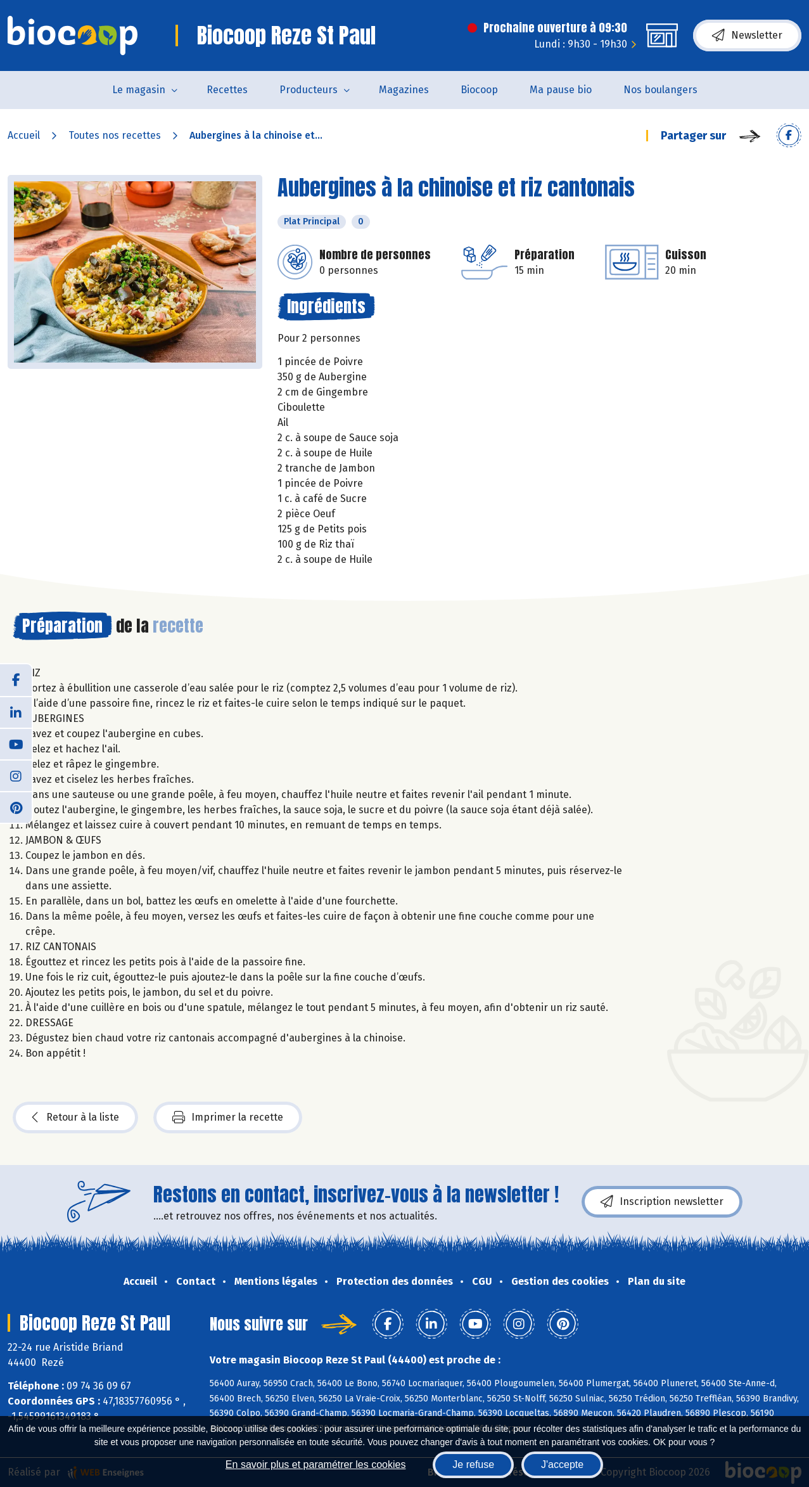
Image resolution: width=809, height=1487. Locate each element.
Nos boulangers (660, 90)
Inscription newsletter (662, 1201)
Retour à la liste (75, 1117)
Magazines (404, 90)
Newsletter (747, 35)
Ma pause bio (561, 90)
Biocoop (479, 90)
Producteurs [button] (308, 90)
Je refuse (473, 1464)
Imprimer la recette (227, 1117)
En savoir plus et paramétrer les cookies (316, 1464)
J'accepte (562, 1464)
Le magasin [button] (138, 90)
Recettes (227, 90)
